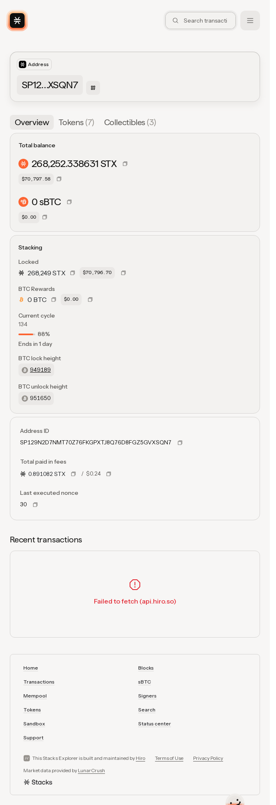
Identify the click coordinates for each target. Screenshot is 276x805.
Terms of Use (169, 758)
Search (146, 710)
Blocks (146, 668)
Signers (147, 696)
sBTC (144, 682)
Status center (154, 723)
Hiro (140, 758)
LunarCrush (91, 770)
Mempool (35, 696)
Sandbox (34, 723)
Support (33, 737)
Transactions (39, 682)
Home (30, 668)
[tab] (32, 122)
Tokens (32, 710)
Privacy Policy (208, 758)
